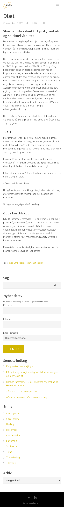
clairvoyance (12, 413)
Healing (10, 424)
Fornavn (7, 305)
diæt (11, 263)
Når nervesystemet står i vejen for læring (26, 397)
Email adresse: (10, 332)
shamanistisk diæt (35, 263)
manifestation (13, 435)
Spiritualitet (11, 446)
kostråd (22, 263)
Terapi (9, 452)
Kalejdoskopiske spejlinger (19, 366)
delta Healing (12, 418)
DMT (16, 263)
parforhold (11, 441)
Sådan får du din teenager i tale (21, 391)
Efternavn (8, 319)
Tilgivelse (11, 463)
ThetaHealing (13, 457)
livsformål (11, 430)
